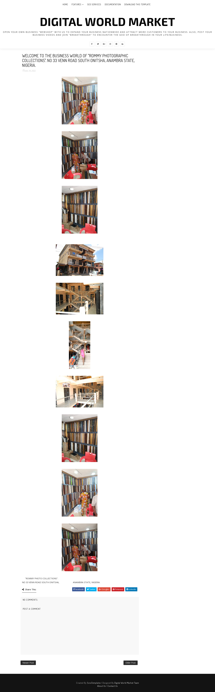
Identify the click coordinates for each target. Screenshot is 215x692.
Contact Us (113, 686)
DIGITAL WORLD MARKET (107, 21)
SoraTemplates (94, 683)
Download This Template (137, 4)
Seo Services (94, 4)
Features (76, 4)
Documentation (113, 4)
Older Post (130, 662)
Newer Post (28, 662)
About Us (101, 686)
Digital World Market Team (126, 683)
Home (65, 4)
